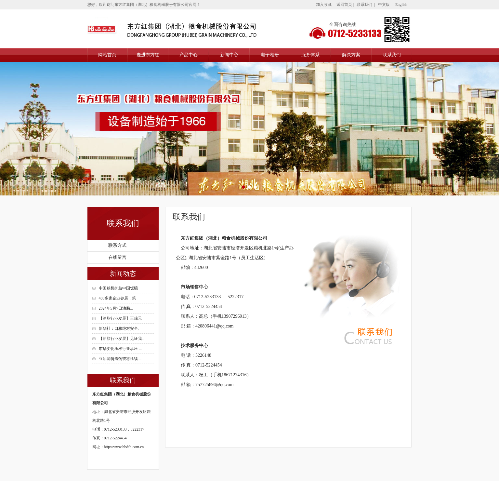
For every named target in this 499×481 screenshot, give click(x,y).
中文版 (384, 4)
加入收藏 (324, 4)
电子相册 (270, 54)
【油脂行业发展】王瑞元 (120, 318)
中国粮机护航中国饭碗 (118, 288)
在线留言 (117, 257)
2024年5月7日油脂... (116, 308)
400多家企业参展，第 (117, 298)
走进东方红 (148, 54)
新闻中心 (229, 54)
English (401, 4)
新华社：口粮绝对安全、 (120, 328)
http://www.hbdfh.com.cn (124, 447)
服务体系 (310, 54)
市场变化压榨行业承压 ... (120, 348)
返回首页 (344, 4)
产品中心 (188, 54)
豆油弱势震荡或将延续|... (120, 358)
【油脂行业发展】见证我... (122, 338)
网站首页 (107, 54)
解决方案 (351, 54)
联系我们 (364, 4)
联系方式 (117, 245)
